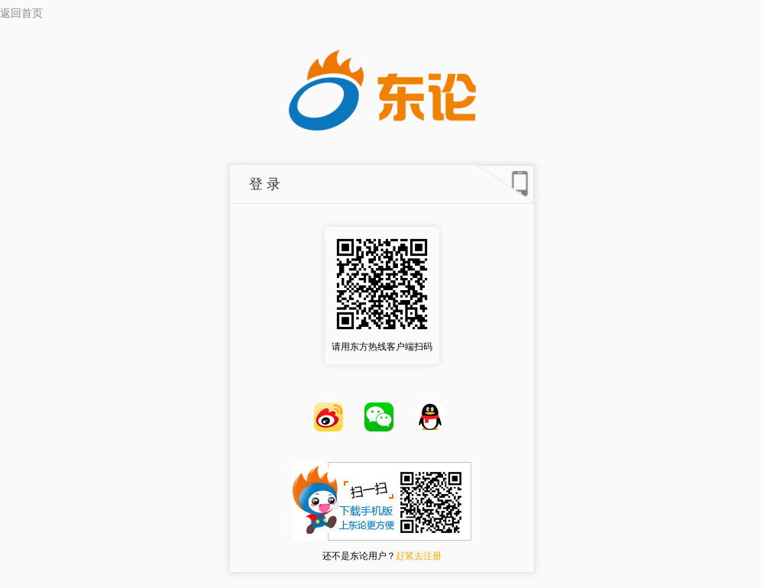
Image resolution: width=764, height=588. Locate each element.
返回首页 (21, 13)
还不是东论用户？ (382, 556)
